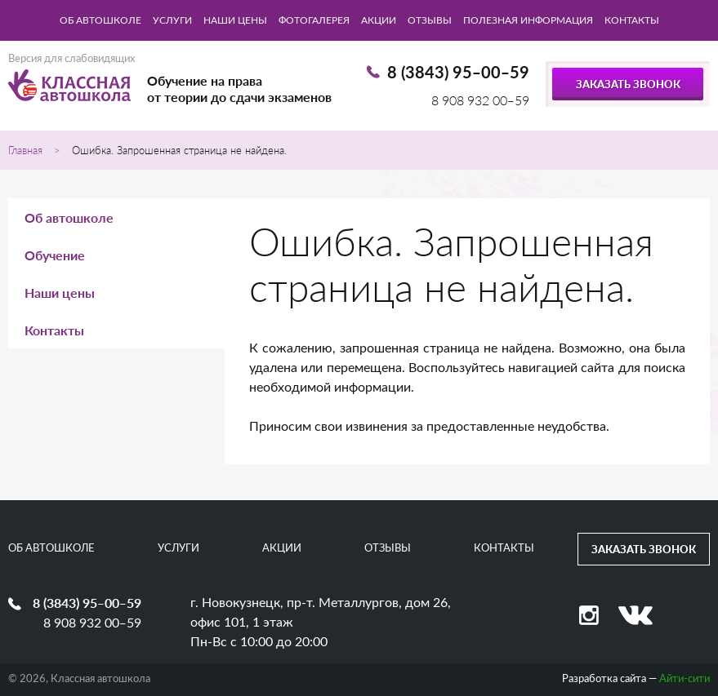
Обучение (55, 255)
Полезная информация (528, 20)
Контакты (631, 20)
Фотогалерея (314, 20)
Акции (378, 20)
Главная (25, 150)
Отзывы (430, 20)
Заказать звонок (628, 84)
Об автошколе (100, 20)
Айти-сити (684, 679)
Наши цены (235, 20)
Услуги (172, 20)
